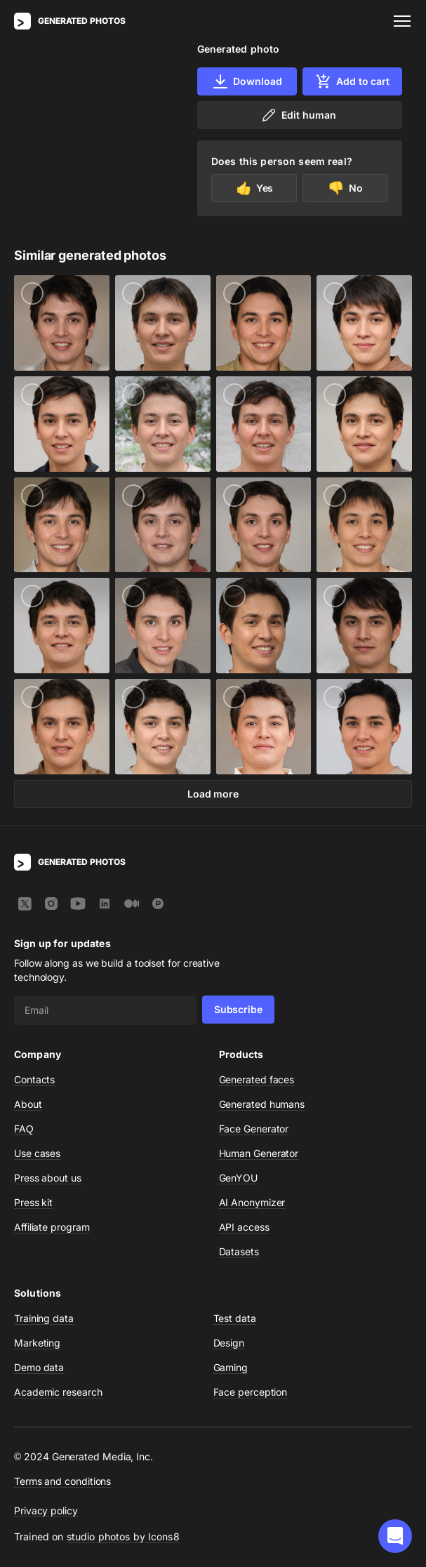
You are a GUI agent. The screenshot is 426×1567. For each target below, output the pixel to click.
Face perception (250, 1392)
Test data (234, 1318)
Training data (44, 1318)
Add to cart (352, 81)
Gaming (230, 1367)
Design (229, 1343)
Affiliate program (52, 1227)
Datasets (239, 1251)
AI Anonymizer (252, 1202)
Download (246, 81)
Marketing (37, 1343)
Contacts (34, 1079)
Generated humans (262, 1104)
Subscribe (238, 1009)
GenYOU (238, 1178)
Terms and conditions (62, 1481)
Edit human (297, 115)
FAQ (24, 1129)
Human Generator (259, 1153)
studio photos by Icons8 (123, 1536)
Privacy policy (46, 1510)
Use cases (37, 1153)
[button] (395, 1536)
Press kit (33, 1202)
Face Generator (254, 1129)
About (28, 1104)
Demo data (39, 1367)
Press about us (47, 1178)
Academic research (58, 1392)
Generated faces (257, 1079)
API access (244, 1227)
